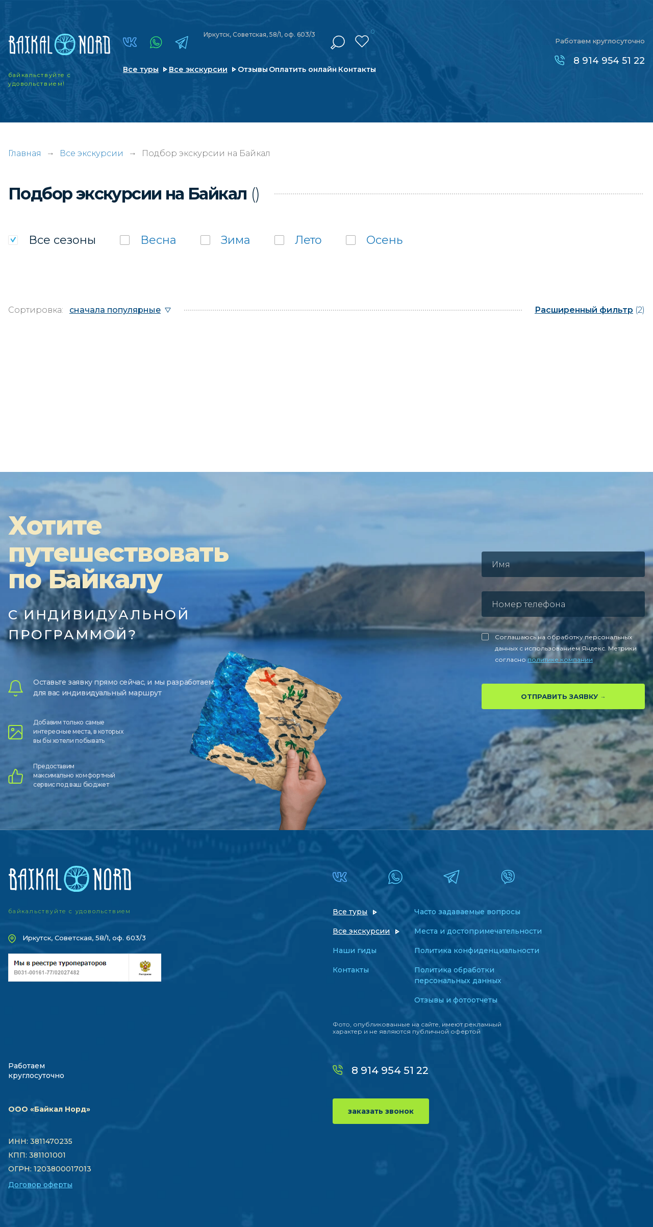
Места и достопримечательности (478, 931)
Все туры (141, 69)
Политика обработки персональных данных (457, 975)
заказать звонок (381, 1111)
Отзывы (253, 69)
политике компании (560, 659)
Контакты (357, 69)
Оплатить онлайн (303, 69)
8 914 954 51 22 (609, 60)
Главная (24, 153)
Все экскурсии (198, 69)
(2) (590, 310)
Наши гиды (354, 950)
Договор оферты (40, 1184)
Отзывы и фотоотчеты (455, 1000)
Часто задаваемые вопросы (467, 911)
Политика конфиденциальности (476, 950)
